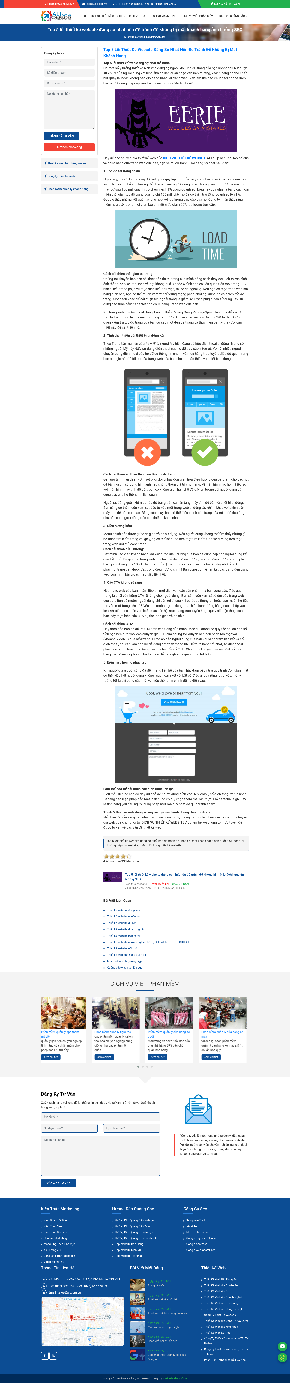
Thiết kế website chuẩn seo (124, 916)
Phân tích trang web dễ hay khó (225, 1360)
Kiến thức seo (53, 1226)
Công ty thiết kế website (220, 1315)
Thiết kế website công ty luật (223, 1309)
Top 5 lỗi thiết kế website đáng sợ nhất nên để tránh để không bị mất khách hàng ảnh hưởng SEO (145, 29)
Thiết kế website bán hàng (123, 935)
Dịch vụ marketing (165, 15)
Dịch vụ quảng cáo (233, 15)
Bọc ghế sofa (156, 1285)
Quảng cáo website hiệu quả (124, 967)
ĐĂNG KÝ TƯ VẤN (62, 136)
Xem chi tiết (54, 1057)
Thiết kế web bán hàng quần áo (126, 955)
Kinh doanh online (55, 1220)
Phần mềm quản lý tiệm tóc (115, 1032)
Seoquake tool (195, 1220)
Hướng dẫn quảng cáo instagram (136, 1220)
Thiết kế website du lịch (121, 923)
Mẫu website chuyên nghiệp (124, 961)
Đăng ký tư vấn (225, 4)
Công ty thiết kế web (59, 176)
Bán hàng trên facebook (59, 1256)
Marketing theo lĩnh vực (59, 1244)
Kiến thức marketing (60, 1209)
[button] (138, 1066)
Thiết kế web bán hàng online (65, 163)
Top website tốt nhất (128, 1256)
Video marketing (69, 147)
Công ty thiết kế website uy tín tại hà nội (226, 1341)
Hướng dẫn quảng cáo (133, 1209)
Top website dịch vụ (128, 1250)
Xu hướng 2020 (53, 1250)
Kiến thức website (55, 1232)
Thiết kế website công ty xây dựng (226, 1321)
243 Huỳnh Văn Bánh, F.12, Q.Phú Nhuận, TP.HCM (144, 3)
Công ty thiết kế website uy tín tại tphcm (226, 1352)
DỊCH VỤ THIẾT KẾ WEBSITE (184, 158)
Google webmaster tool (201, 1250)
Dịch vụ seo (138, 15)
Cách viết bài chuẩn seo (163, 1341)
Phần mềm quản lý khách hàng (66, 189)
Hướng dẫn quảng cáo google (134, 1232)
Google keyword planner (201, 1238)
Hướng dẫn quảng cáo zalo (132, 1226)
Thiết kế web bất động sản (123, 910)
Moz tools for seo (197, 1232)
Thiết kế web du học (217, 1332)
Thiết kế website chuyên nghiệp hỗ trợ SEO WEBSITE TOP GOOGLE (148, 942)
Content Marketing (55, 1238)
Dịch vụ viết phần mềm (199, 15)
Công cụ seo (195, 1209)
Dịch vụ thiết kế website (107, 15)
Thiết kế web (213, 1268)
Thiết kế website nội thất (122, 948)
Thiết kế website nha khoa (221, 1326)
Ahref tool (192, 1226)
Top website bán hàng (129, 1244)
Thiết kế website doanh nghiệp (126, 929)
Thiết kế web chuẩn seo (175, 1378)
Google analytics (196, 1244)
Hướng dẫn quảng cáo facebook (136, 1238)
